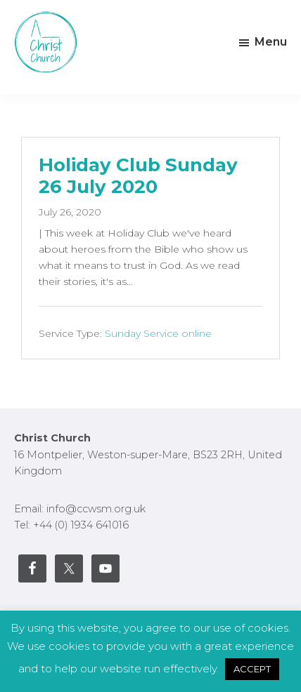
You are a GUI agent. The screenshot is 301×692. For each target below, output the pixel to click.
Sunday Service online (158, 333)
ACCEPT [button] (252, 668)
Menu (271, 41)
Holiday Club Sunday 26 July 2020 (138, 176)
